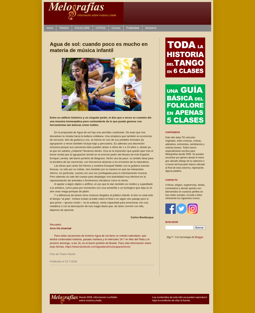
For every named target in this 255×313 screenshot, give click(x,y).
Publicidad (132, 28)
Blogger (199, 237)
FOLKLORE (82, 28)
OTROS (101, 28)
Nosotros (150, 28)
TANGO (64, 28)
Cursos (116, 28)
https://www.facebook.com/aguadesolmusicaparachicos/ (97, 246)
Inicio (50, 28)
